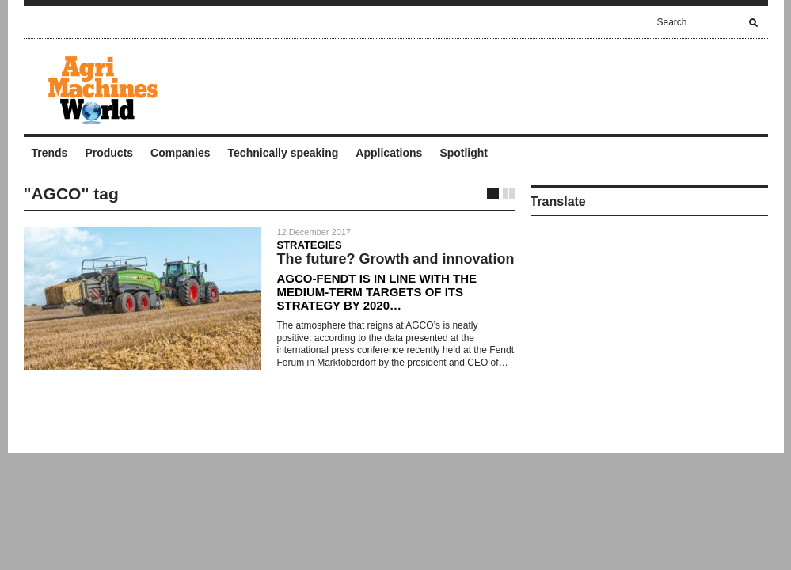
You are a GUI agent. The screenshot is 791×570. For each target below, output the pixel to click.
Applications (389, 152)
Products (109, 152)
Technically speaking (283, 152)
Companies (180, 152)
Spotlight (463, 152)
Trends (50, 152)
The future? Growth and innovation (396, 259)
